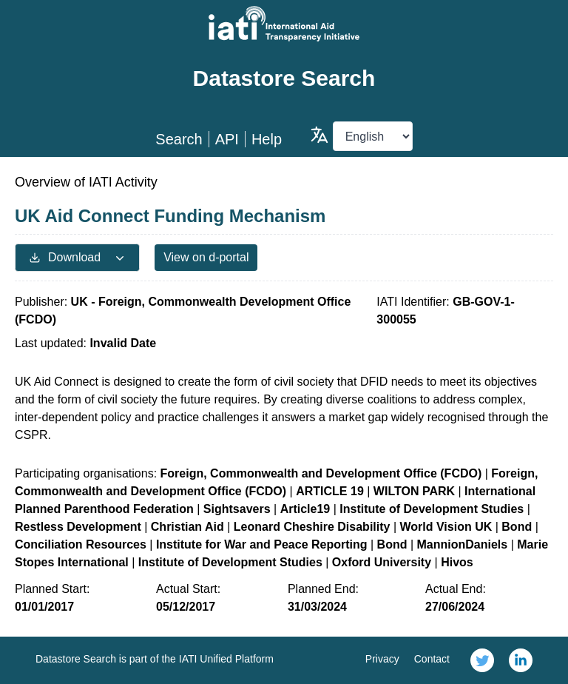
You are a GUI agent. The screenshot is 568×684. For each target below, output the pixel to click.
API (227, 139)
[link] (482, 660)
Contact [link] (432, 659)
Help (266, 139)
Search (178, 139)
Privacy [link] (382, 659)
